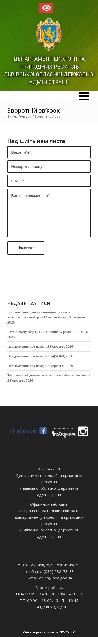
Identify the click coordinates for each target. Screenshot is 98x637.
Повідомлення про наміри (27, 346)
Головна (25, 116)
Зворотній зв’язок (33, 110)
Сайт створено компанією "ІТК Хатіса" (57, 632)
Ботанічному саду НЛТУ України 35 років (39, 332)
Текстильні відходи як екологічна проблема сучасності (48, 375)
